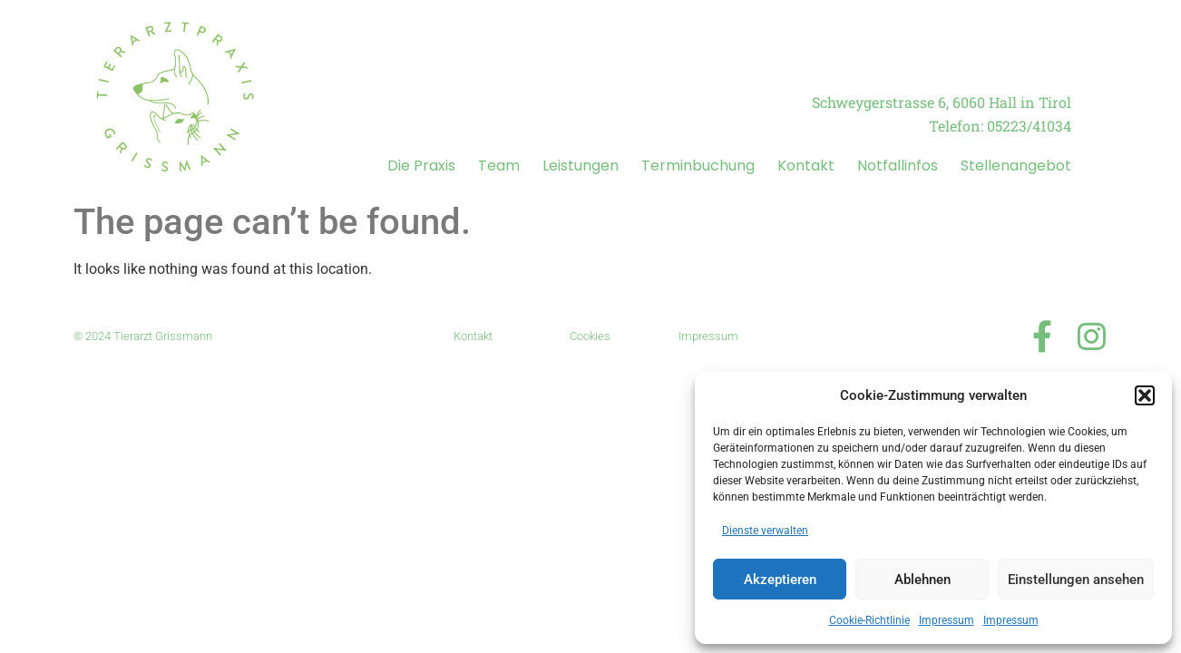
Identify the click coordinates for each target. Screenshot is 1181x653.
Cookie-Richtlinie (869, 620)
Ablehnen (922, 579)
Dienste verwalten (765, 530)
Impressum (946, 620)
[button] (1145, 395)
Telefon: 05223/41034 (1000, 125)
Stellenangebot (1016, 165)
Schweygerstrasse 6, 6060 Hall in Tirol (941, 102)
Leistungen (580, 165)
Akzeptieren (780, 579)
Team (499, 165)
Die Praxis (421, 165)
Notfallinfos (897, 165)
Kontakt (806, 165)
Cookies (590, 336)
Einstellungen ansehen (1076, 579)
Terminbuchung (698, 165)
